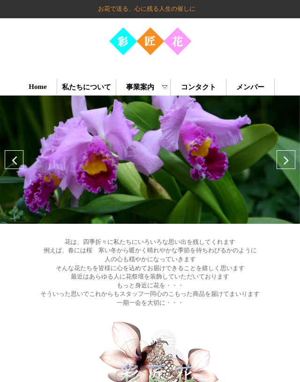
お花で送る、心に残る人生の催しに (146, 8)
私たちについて (86, 87)
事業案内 (144, 87)
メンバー (250, 87)
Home (37, 86)
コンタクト (198, 87)
